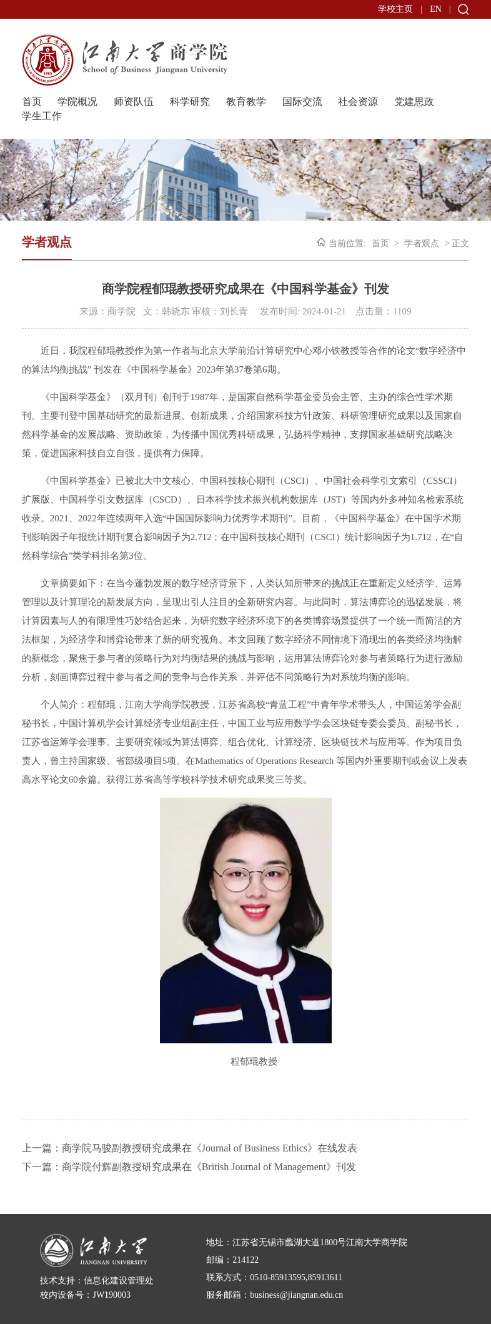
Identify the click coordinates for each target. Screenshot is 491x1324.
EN (436, 9)
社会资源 (358, 101)
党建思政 (414, 101)
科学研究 (190, 101)
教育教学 (246, 101)
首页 (32, 101)
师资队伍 (134, 101)
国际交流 (302, 101)
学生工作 (42, 116)
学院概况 (77, 101)
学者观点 (421, 243)
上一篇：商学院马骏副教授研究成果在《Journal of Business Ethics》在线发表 (189, 1148)
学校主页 (395, 9)
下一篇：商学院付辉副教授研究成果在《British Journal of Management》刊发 (189, 1166)
